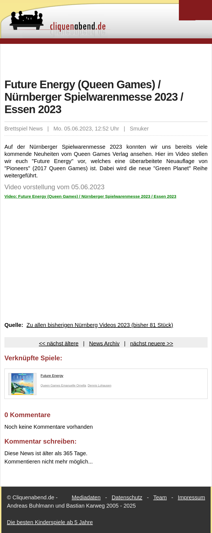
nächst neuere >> (151, 343)
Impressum (191, 497)
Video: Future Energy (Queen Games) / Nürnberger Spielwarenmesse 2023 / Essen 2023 (90, 196)
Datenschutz (127, 497)
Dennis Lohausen (100, 385)
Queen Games (51, 385)
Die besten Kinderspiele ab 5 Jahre (50, 522)
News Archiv (104, 343)
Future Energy (35, 377)
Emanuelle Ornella (73, 385)
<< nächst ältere (58, 343)
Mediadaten (86, 497)
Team (160, 497)
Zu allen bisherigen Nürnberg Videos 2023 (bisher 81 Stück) (99, 325)
